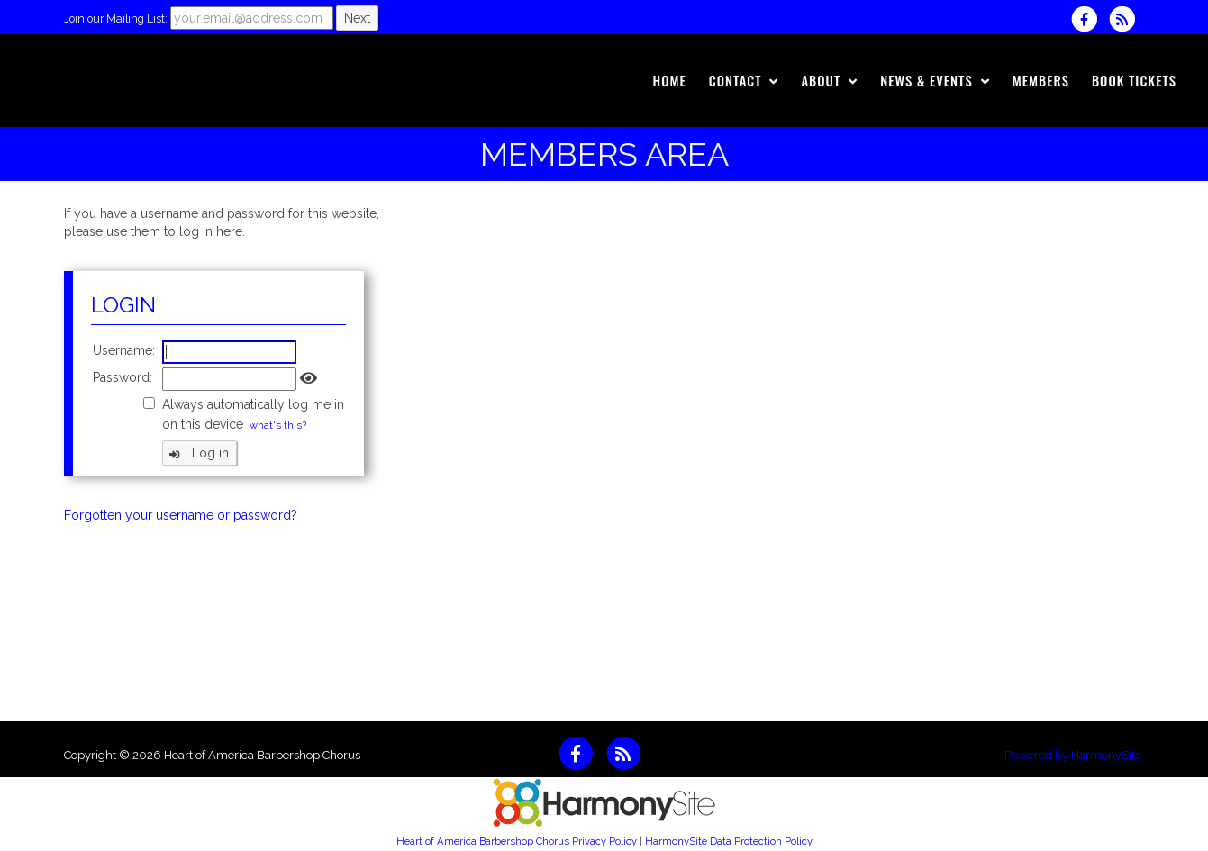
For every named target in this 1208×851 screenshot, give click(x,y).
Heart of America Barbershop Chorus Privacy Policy (516, 841)
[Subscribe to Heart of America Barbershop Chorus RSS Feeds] (1126, 19)
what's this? (278, 425)
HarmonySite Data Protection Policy (729, 841)
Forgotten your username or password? (180, 515)
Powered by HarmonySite (1072, 755)
